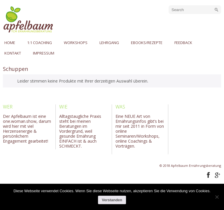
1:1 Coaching (39, 42)
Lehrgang (109, 42)
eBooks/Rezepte (146, 42)
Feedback (183, 42)
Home (9, 42)
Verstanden (112, 200)
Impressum (43, 53)
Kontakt (12, 53)
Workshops (76, 42)
